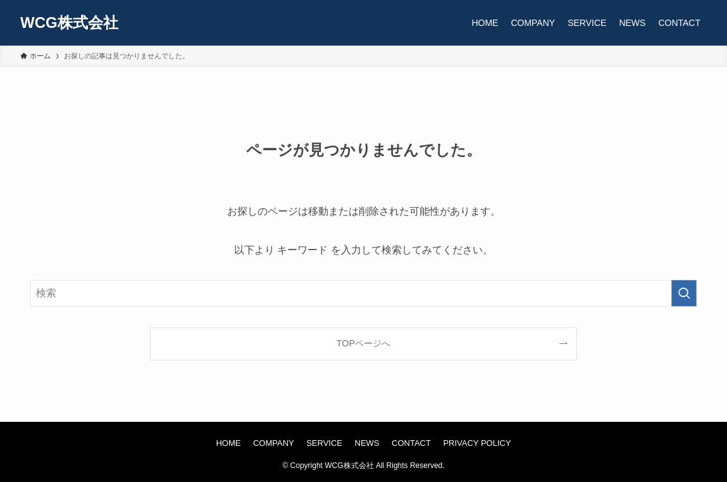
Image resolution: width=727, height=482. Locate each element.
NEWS (367, 443)
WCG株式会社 (69, 22)
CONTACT (411, 443)
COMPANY (273, 443)
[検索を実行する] (684, 293)
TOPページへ (363, 343)
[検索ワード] (363, 293)
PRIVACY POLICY (477, 443)
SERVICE (324, 443)
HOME (228, 443)
